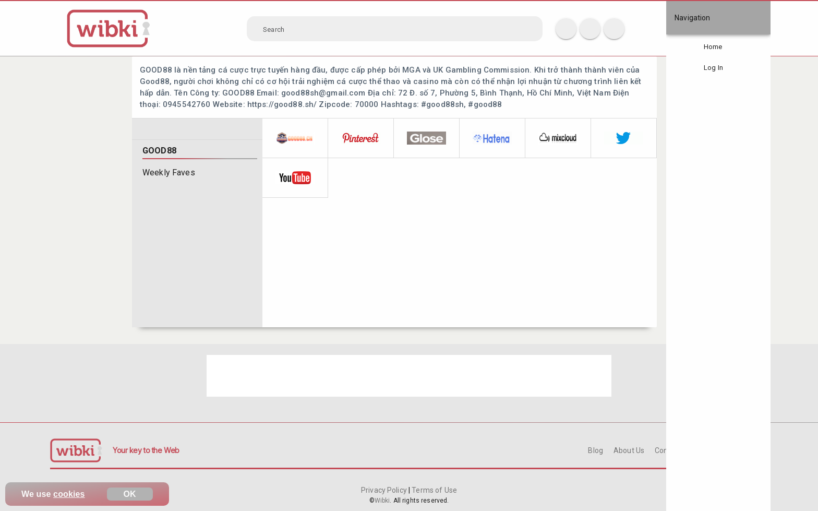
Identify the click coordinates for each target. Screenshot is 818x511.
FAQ (709, 450)
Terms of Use (433, 490)
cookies (69, 494)
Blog (595, 450)
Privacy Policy (384, 490)
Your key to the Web (146, 450)
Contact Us (673, 450)
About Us (629, 450)
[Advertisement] (409, 376)
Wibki (382, 500)
